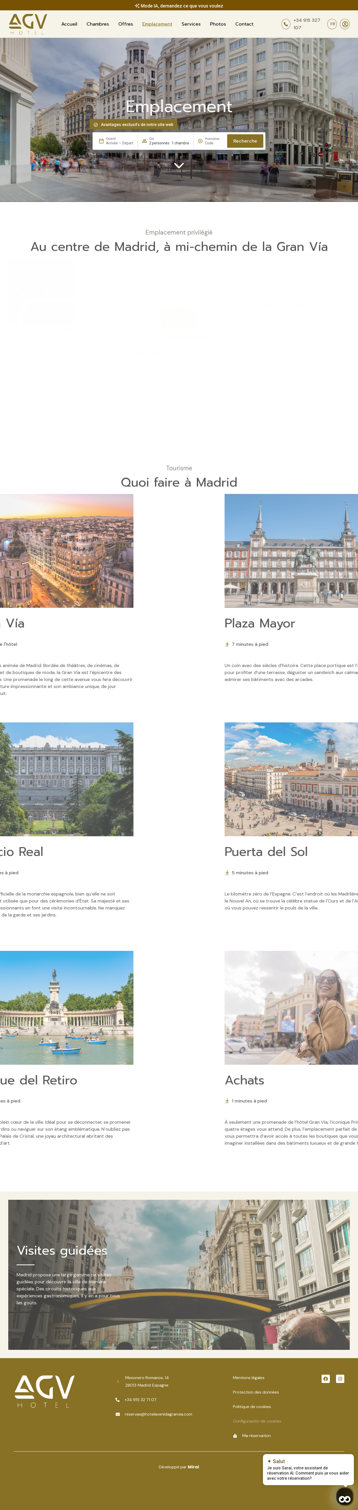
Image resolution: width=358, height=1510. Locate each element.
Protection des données (256, 1392)
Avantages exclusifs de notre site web (137, 124)
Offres (125, 24)
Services (191, 24)
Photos (218, 24)
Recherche (245, 141)
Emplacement (157, 24)
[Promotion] (214, 143)
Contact (244, 24)
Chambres (98, 24)
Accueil (69, 24)
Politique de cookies (252, 1406)
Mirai (193, 1467)
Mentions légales (248, 1377)
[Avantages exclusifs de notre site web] (96, 125)
